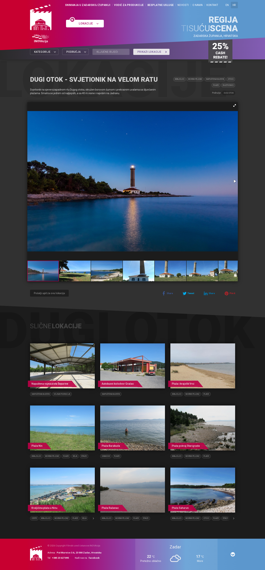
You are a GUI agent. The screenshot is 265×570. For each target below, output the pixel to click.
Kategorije (45, 51)
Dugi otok (229, 93)
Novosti (183, 5)
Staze (84, 456)
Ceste (34, 518)
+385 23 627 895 (60, 558)
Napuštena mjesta (215, 79)
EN (227, 5)
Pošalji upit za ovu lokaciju (49, 293)
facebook (94, 558)
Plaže (216, 85)
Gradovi (106, 456)
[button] (234, 105)
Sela (75, 456)
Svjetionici (228, 85)
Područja (76, 51)
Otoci (231, 79)
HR (234, 5)
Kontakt (212, 5)
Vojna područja (62, 394)
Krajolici (179, 79)
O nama (197, 5)
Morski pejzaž (195, 79)
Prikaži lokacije (152, 51)
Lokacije (89, 23)
